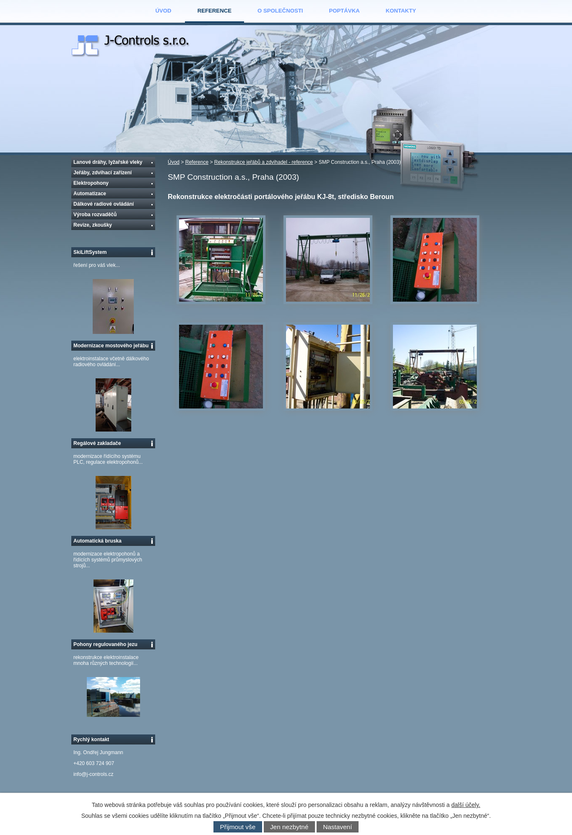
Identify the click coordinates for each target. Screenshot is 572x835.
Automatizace (89, 193)
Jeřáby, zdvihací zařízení (102, 173)
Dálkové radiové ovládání (103, 204)
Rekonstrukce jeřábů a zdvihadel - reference (263, 162)
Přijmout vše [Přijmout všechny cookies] (238, 826)
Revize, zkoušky (92, 225)
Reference (214, 11)
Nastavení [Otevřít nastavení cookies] (337, 826)
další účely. (465, 804)
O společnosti (280, 11)
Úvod (164, 11)
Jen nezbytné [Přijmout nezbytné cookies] (289, 826)
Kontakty (401, 11)
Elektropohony (91, 183)
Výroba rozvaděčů (95, 214)
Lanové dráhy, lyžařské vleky (108, 162)
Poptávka (344, 11)
